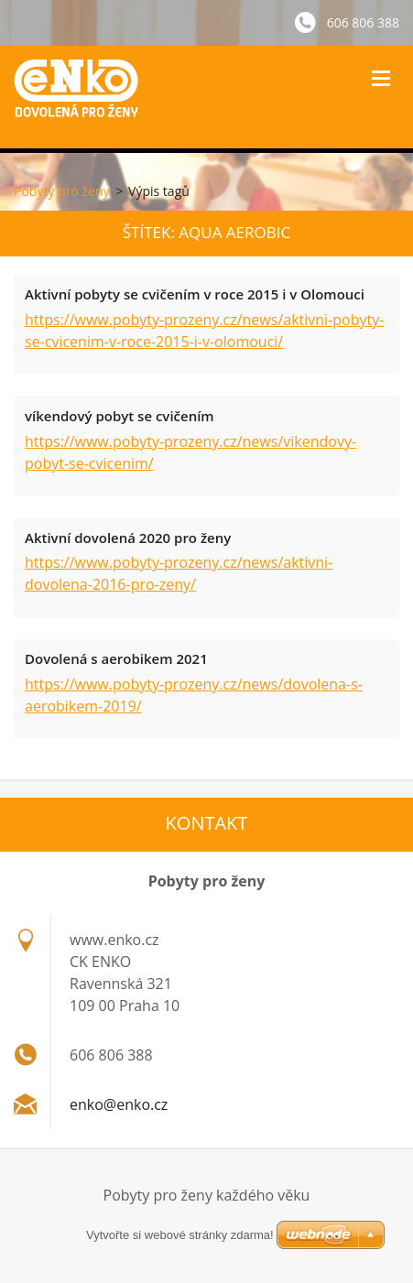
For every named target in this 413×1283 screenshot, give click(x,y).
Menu (381, 78)
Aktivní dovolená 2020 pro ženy (128, 537)
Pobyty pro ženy (61, 191)
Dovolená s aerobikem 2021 (116, 658)
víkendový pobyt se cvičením (119, 416)
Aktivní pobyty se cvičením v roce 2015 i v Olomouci (194, 294)
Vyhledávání (333, 78)
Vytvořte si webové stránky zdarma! (180, 1235)
